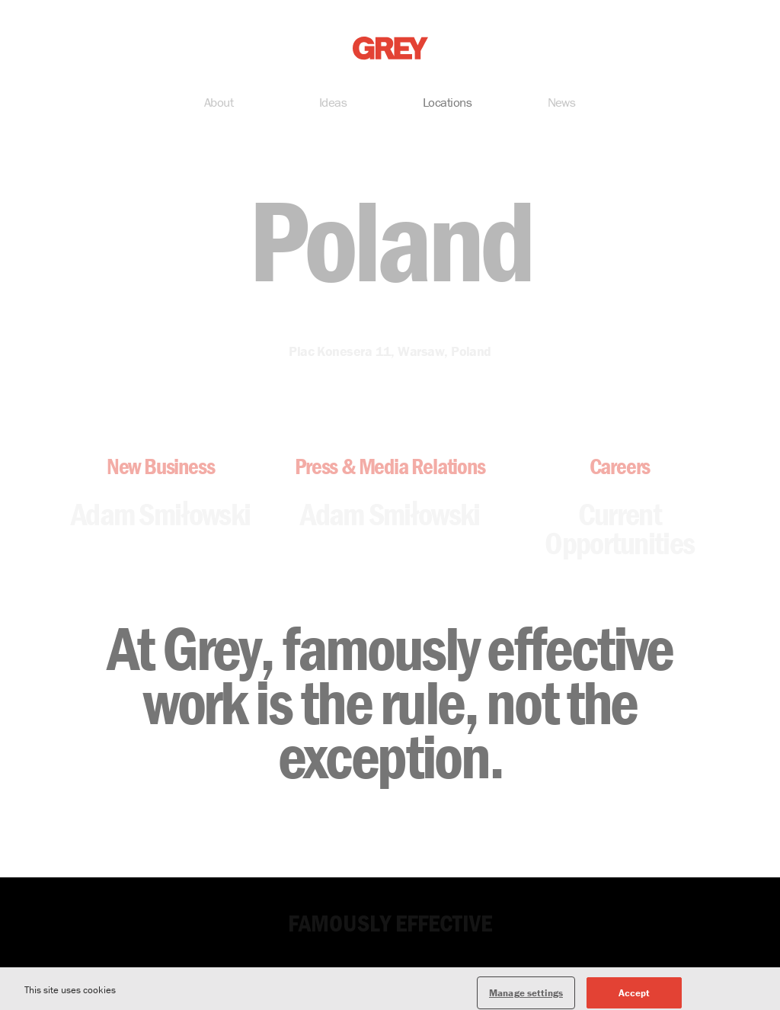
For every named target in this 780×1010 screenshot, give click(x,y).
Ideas (333, 103)
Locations (447, 103)
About (218, 103)
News (562, 103)
